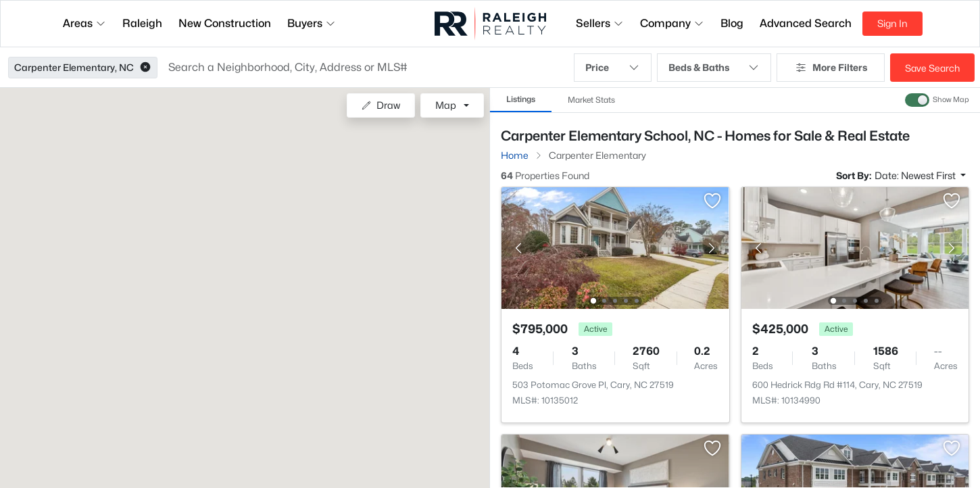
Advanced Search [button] (806, 23)
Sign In (892, 23)
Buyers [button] (311, 23)
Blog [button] (731, 23)
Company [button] (672, 23)
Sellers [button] (600, 23)
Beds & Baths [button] (714, 68)
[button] (145, 67)
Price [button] (612, 68)
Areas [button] (84, 23)
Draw (381, 105)
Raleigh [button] (142, 23)
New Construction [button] (224, 23)
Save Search (932, 68)
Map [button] (445, 105)
